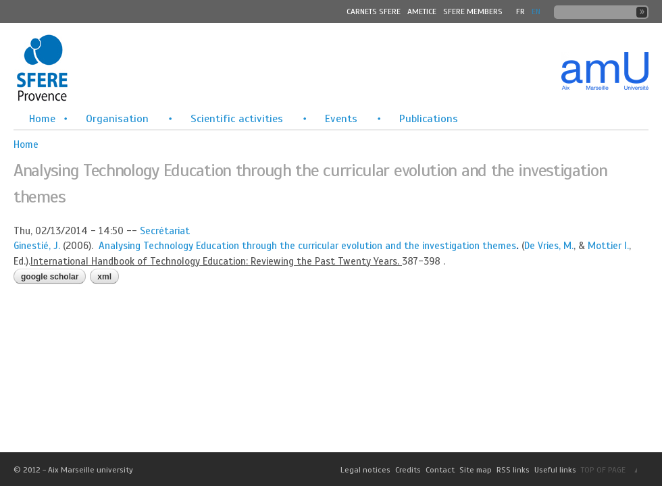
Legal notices (365, 470)
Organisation (117, 119)
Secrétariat (165, 231)
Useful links (555, 470)
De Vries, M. (549, 246)
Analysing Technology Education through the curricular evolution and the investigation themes (307, 246)
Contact (440, 470)
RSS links (513, 470)
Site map (475, 470)
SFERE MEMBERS (473, 11)
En (536, 11)
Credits (408, 470)
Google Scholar (49, 276)
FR (520, 11)
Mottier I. (608, 246)
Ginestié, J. (37, 246)
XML (104, 276)
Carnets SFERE (374, 11)
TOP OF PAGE (603, 470)
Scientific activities (236, 119)
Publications (428, 119)
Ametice (421, 11)
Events (341, 119)
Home (42, 119)
